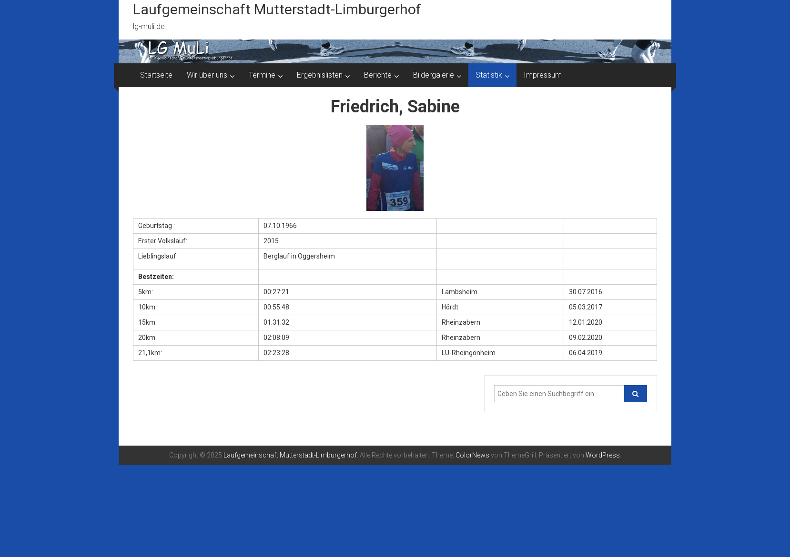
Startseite (156, 75)
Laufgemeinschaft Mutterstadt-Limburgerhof (277, 9)
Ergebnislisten (320, 75)
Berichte (378, 75)
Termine (262, 75)
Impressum (543, 75)
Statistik (489, 75)
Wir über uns (207, 75)
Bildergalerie (433, 75)
